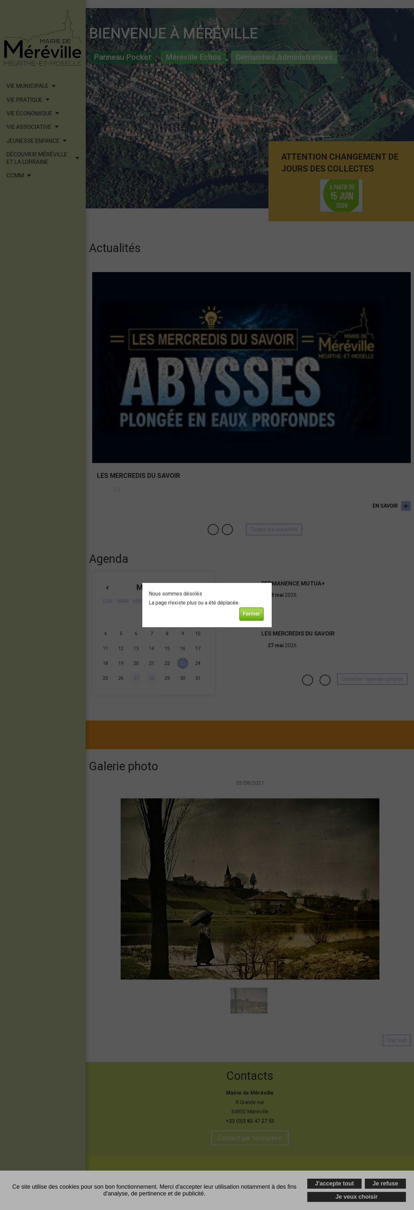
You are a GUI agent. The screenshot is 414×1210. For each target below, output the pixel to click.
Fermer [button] (251, 614)
